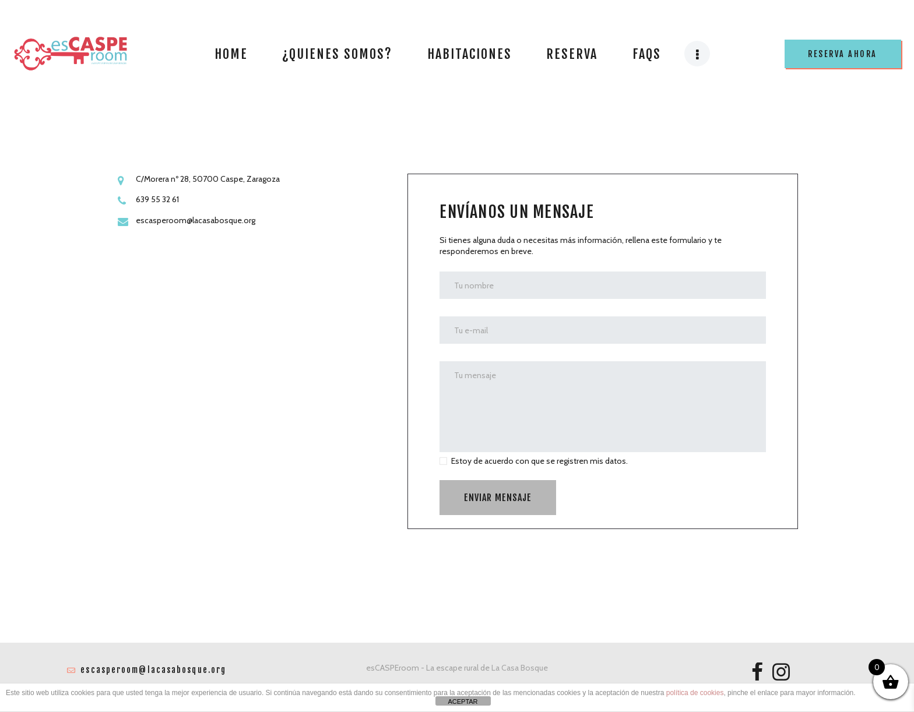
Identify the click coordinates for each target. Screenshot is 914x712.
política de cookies (695, 693)
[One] (253, 384)
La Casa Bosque (519, 667)
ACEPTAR (462, 701)
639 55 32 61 (157, 199)
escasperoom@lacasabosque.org (195, 220)
